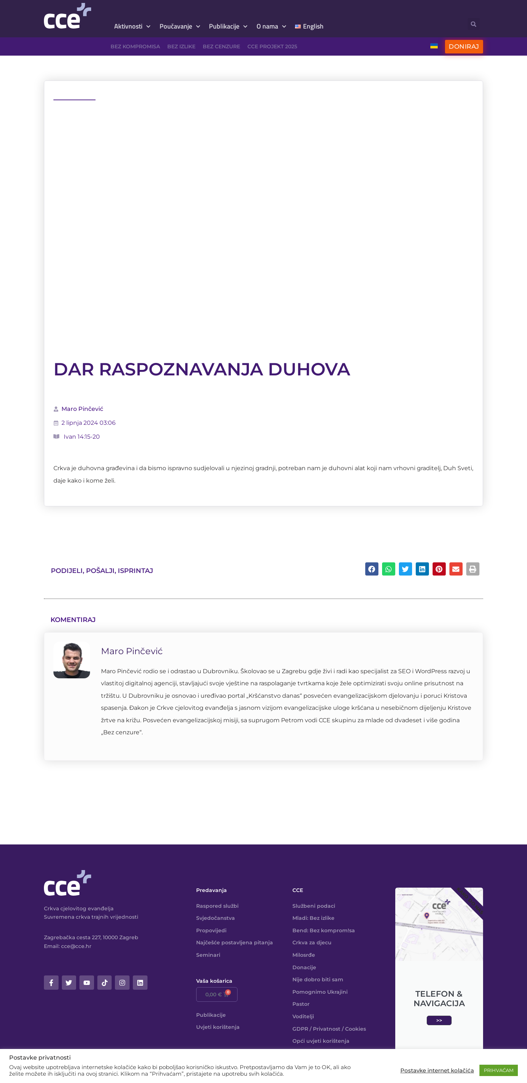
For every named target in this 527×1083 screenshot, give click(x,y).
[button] (474, 24)
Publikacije (228, 26)
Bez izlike (181, 46)
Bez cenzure (221, 46)
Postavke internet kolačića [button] (437, 1070)
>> (439, 1020)
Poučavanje (180, 26)
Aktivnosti (132, 26)
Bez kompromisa (135, 46)
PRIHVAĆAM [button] (498, 1070)
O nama (272, 26)
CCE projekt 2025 (272, 46)
